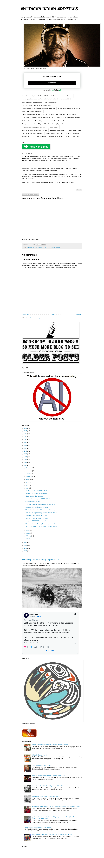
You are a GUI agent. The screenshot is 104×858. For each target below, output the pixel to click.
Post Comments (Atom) (36, 318)
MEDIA (68, 136)
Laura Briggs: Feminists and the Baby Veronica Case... (51, 121)
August (28, 479)
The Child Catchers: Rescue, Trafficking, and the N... (40, 524)
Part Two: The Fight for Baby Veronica (36, 507)
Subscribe (52, 83)
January (28, 539)
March (28, 533)
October (28, 474)
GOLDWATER (54, 127)
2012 (25, 542)
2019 (25, 448)
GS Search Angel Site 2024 (58, 130)
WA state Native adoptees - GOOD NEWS (37, 499)
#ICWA (35, 247)
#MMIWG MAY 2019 (28, 136)
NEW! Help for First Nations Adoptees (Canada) (58, 96)
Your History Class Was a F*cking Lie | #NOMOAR (40, 560)
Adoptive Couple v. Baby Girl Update (36, 490)
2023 (25, 437)
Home (52, 314)
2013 (25, 465)
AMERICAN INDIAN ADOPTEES (49, 8)
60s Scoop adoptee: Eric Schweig (41, 765)
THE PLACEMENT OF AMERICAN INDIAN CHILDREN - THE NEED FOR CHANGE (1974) (49, 114)
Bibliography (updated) (28, 124)
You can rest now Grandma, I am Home (36, 518)
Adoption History (41, 136)
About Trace (76, 136)
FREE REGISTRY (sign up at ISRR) (32, 133)
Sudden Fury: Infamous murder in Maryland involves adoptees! (50, 744)
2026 (25, 428)
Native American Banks (56, 136)
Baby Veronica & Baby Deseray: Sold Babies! (38, 827)
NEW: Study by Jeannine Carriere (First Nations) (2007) (38, 117)
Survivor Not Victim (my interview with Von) (34, 130)
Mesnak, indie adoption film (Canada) (36, 493)
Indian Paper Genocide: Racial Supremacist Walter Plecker (49, 786)
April (27, 530)
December (29, 468)
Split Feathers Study (51, 102)
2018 (25, 451)
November (29, 471)
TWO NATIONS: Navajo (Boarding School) (34, 127)
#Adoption (29, 247)
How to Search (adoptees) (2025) (31, 96)
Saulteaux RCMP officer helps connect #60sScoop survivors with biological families (56, 806)
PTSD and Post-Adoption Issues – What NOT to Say (40, 504)
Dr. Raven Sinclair (27, 121)
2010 (25, 548)
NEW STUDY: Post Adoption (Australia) (69, 117)
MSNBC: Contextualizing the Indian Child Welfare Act (41, 526)
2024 (25, 434)
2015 (25, 459)
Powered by (52, 90)
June (27, 485)
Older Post (79, 314)
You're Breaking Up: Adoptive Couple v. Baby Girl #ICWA (38, 108)
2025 (25, 431)
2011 (25, 545)
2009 (25, 551)
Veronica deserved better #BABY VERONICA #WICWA (48, 775)
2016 (25, 457)
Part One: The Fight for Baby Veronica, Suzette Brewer (41, 513)
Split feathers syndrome (54, 247)
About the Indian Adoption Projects (32, 111)
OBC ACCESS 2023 (75, 130)
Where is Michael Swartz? (39, 755)
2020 (25, 445)
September (29, 476)
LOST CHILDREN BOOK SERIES (32, 102)
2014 (25, 462)
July (27, 482)
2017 (25, 454)
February (28, 536)
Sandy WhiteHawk (42, 247)
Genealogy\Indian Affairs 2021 (55, 133)
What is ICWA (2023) (72, 133)
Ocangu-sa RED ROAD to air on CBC (36, 521)
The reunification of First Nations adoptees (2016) (36, 105)
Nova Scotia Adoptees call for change (36, 515)
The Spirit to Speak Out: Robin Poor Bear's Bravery (40, 510)
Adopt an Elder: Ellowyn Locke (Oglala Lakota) (51, 124)
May (27, 488)
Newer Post (25, 314)
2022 (25, 439)
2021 (25, 442)
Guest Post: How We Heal (32, 501)
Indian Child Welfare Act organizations (69, 108)
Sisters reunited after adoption (34, 496)
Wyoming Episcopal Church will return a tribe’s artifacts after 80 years (52, 834)
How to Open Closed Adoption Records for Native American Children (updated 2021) (46, 99)
